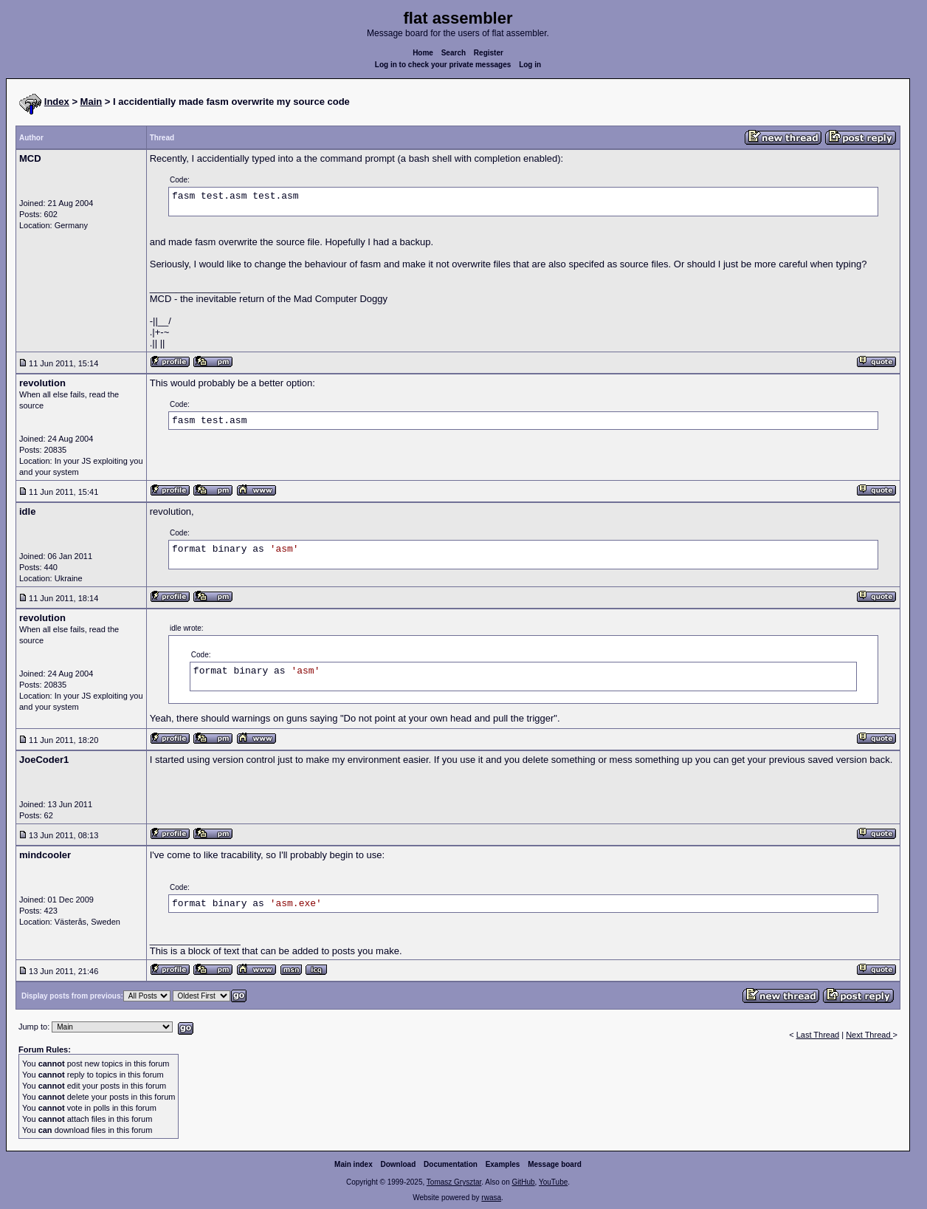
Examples (503, 1164)
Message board (555, 1164)
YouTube (553, 1182)
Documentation (451, 1164)
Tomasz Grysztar (454, 1182)
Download (398, 1164)
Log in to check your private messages (443, 65)
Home (423, 53)
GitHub (522, 1182)
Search (453, 53)
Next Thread (869, 1034)
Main (91, 101)
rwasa (491, 1197)
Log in (530, 65)
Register (488, 53)
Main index (353, 1164)
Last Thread (818, 1034)
